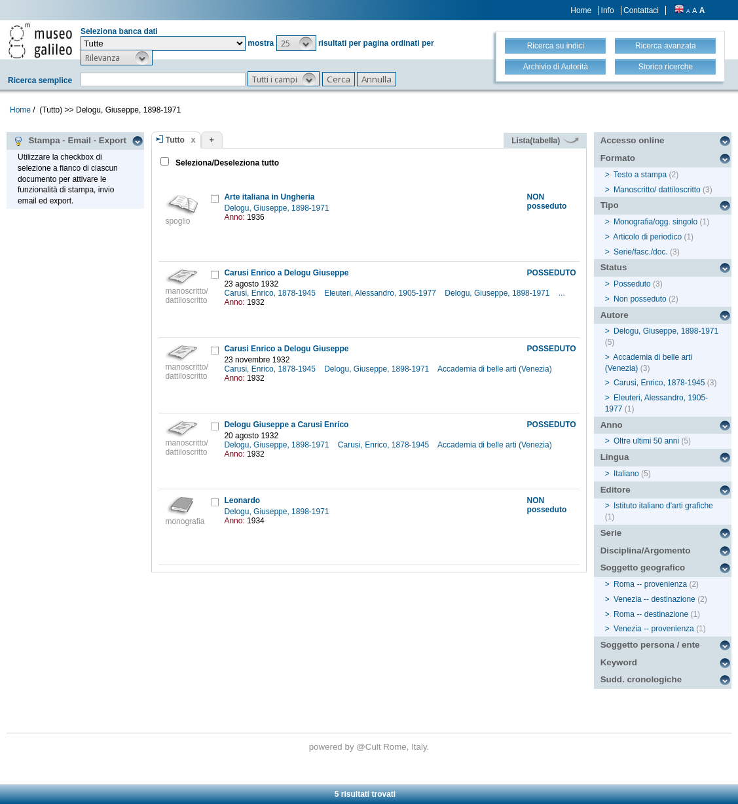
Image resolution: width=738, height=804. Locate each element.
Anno (611, 425)
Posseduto (632, 283)
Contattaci (641, 10)
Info (607, 10)
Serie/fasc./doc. (641, 251)
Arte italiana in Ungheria (269, 196)
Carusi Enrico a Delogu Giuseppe (286, 272)
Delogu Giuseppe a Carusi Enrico (286, 424)
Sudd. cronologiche (641, 679)
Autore (614, 315)
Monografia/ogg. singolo (655, 221)
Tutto (175, 140)
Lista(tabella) (544, 140)
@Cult (369, 747)
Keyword (618, 662)
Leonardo (242, 500)
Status (613, 267)
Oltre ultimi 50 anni (646, 441)
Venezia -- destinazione (654, 599)
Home (580, 10)
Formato (617, 158)
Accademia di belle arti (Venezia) (495, 369)
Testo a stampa (640, 174)
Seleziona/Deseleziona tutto (226, 162)
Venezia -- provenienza (654, 628)
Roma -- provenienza (650, 584)
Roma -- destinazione (651, 614)
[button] (296, 43)
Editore (615, 490)
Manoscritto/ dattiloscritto (657, 189)
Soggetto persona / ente (650, 645)
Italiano (626, 473)
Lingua (614, 457)
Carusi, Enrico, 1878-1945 (271, 293)
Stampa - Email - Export (69, 140)
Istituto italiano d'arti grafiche (663, 505)
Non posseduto (640, 299)
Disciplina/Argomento (645, 550)
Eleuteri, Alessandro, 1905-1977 (381, 293)
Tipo (609, 205)
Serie (611, 533)
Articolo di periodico (647, 236)
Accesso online (632, 140)
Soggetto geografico (643, 567)
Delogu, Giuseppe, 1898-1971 (277, 208)
